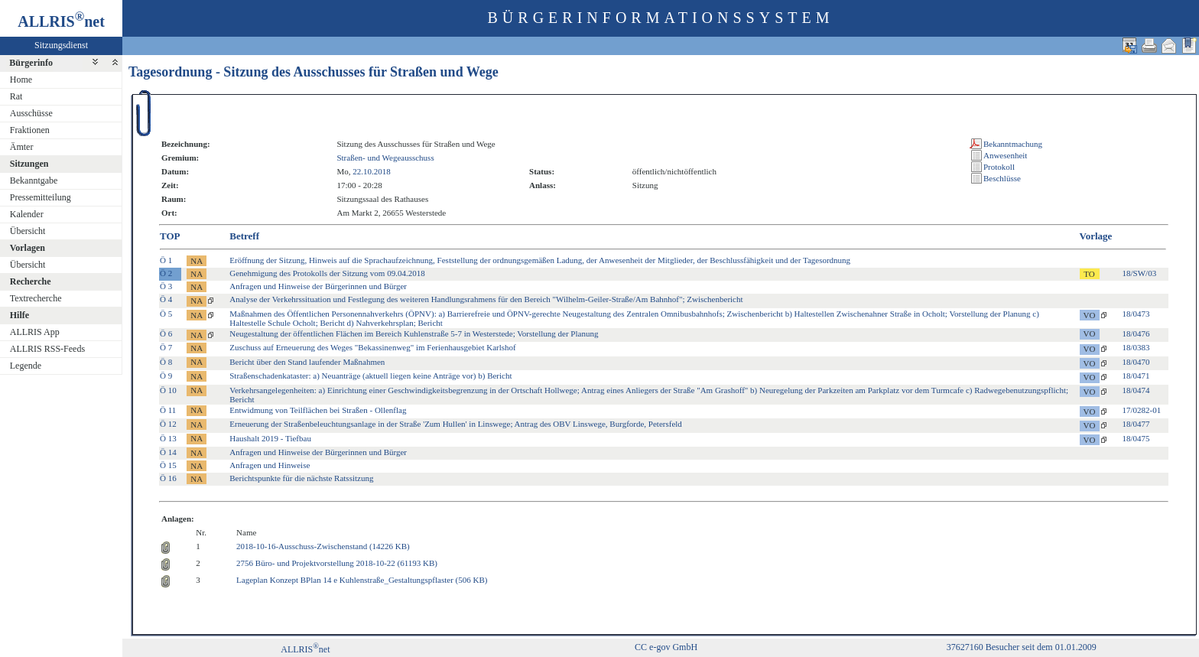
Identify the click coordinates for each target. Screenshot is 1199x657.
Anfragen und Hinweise (269, 465)
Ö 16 (168, 478)
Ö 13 (168, 438)
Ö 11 (168, 410)
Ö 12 (168, 423)
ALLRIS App (35, 332)
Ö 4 (166, 299)
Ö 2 (166, 273)
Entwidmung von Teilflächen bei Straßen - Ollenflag (317, 410)
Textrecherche (36, 298)
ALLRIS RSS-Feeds (47, 348)
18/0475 (1136, 438)
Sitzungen (29, 163)
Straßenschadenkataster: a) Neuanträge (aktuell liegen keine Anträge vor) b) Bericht (370, 375)
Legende (25, 365)
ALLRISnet (305, 649)
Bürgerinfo (31, 62)
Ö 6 (166, 333)
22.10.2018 (372, 171)
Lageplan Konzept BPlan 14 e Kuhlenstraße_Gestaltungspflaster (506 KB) (361, 579)
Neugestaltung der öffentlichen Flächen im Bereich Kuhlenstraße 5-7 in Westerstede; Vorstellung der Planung (413, 333)
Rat (16, 96)
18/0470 (1136, 361)
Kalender (27, 214)
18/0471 (1136, 375)
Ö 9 (166, 375)
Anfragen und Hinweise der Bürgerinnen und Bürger (318, 286)
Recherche (30, 281)
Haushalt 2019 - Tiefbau (270, 438)
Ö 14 (168, 452)
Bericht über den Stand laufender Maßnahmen (307, 361)
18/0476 (1136, 333)
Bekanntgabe (34, 180)
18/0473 (1136, 313)
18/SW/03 (1140, 273)
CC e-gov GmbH (666, 647)
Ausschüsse (31, 113)
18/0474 (1136, 390)
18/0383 (1136, 347)
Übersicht (28, 231)
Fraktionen (30, 130)
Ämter (22, 146)
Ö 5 (166, 313)
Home (21, 79)
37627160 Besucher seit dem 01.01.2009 (1022, 647)
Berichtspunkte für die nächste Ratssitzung (301, 478)
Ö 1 (166, 260)
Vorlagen (27, 247)
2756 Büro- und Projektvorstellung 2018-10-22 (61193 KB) (336, 563)
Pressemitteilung (40, 197)
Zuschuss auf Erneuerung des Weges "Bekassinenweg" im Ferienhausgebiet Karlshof (372, 347)
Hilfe (19, 315)
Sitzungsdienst (61, 45)
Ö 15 (168, 465)
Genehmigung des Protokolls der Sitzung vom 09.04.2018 (326, 273)
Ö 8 (166, 361)
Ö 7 (166, 347)
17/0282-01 (1142, 410)
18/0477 (1136, 423)
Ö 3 (166, 286)
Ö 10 (168, 390)
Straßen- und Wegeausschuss (385, 157)
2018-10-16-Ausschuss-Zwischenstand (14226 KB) (323, 546)
